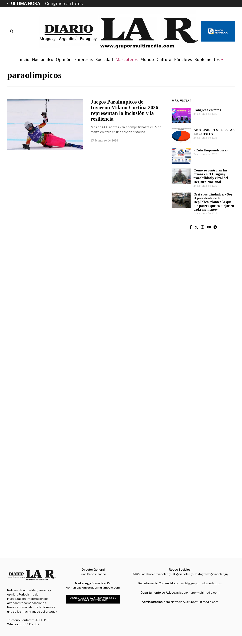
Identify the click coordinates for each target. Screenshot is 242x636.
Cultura (164, 59)
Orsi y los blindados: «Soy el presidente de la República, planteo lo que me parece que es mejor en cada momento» (214, 202)
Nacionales (42, 59)
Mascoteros (127, 59)
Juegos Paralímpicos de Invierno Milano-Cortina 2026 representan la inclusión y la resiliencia (124, 110)
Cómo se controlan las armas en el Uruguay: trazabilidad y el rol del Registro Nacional (211, 176)
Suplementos (207, 59)
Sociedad (104, 59)
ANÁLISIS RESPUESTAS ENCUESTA (214, 132)
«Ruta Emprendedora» (211, 150)
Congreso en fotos (64, 3)
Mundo (147, 59)
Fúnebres (183, 59)
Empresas (83, 59)
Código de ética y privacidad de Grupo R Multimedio (93, 599)
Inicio (23, 59)
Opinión (63, 59)
